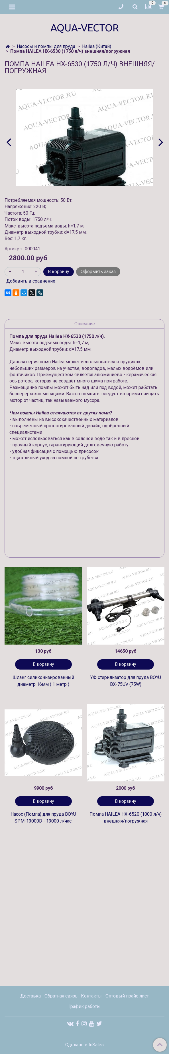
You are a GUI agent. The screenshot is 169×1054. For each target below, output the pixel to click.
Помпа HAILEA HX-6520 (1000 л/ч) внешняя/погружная (125, 817)
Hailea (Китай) (96, 46)
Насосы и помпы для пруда (46, 46)
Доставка (30, 996)
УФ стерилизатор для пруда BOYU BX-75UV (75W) (125, 681)
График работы (84, 1006)
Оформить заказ (98, 271)
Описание (84, 324)
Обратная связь (61, 996)
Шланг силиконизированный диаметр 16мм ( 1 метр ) (43, 681)
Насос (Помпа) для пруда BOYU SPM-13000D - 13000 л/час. (43, 817)
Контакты (91, 996)
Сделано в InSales (84, 1045)
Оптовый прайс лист (127, 996)
